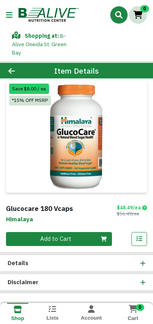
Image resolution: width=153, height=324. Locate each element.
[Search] (119, 14)
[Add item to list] (139, 239)
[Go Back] (23, 71)
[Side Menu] (9, 15)
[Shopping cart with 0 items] (138, 15)
